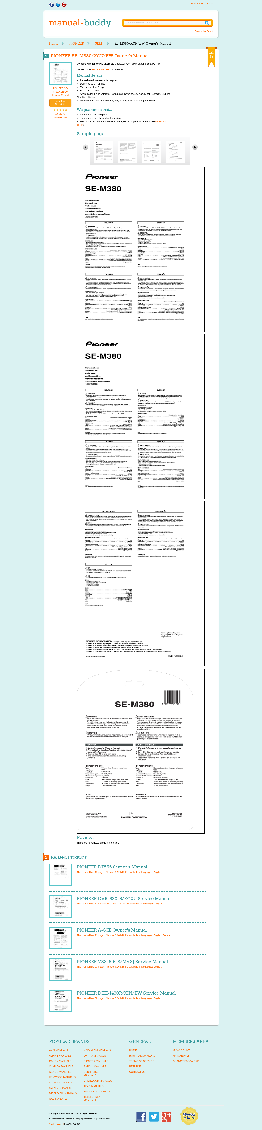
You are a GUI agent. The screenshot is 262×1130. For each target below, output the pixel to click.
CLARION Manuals (61, 1066)
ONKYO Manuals (95, 1055)
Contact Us (137, 1071)
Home (53, 43)
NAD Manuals (58, 1098)
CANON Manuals (60, 1061)
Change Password (186, 1061)
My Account (181, 1050)
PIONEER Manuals (96, 1061)
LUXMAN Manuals (61, 1082)
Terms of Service (141, 1061)
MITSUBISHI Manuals (63, 1093)
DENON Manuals (60, 1071)
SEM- (99, 43)
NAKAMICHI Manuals (97, 1050)
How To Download (142, 1055)
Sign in (209, 3)
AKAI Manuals (58, 1050)
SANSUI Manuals (95, 1066)
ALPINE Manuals (60, 1055)
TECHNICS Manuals (97, 1091)
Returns (135, 1066)
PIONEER (76, 43)
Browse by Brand (204, 31)
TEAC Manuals (94, 1086)
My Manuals (181, 1055)
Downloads (197, 3)
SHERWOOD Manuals (98, 1080)
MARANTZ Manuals (61, 1088)
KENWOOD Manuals (62, 1077)
